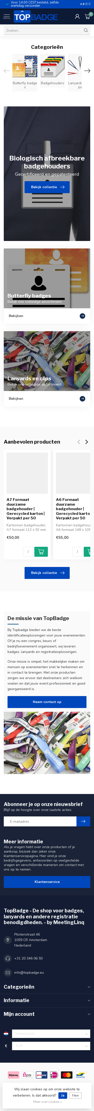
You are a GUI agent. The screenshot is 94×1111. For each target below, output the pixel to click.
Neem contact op (47, 702)
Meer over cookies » (47, 1102)
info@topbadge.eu (29, 972)
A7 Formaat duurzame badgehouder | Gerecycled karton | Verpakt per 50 (26, 508)
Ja (62, 1095)
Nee (75, 1095)
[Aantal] (28, 552)
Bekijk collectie (47, 573)
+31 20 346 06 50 (28, 958)
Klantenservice (47, 881)
